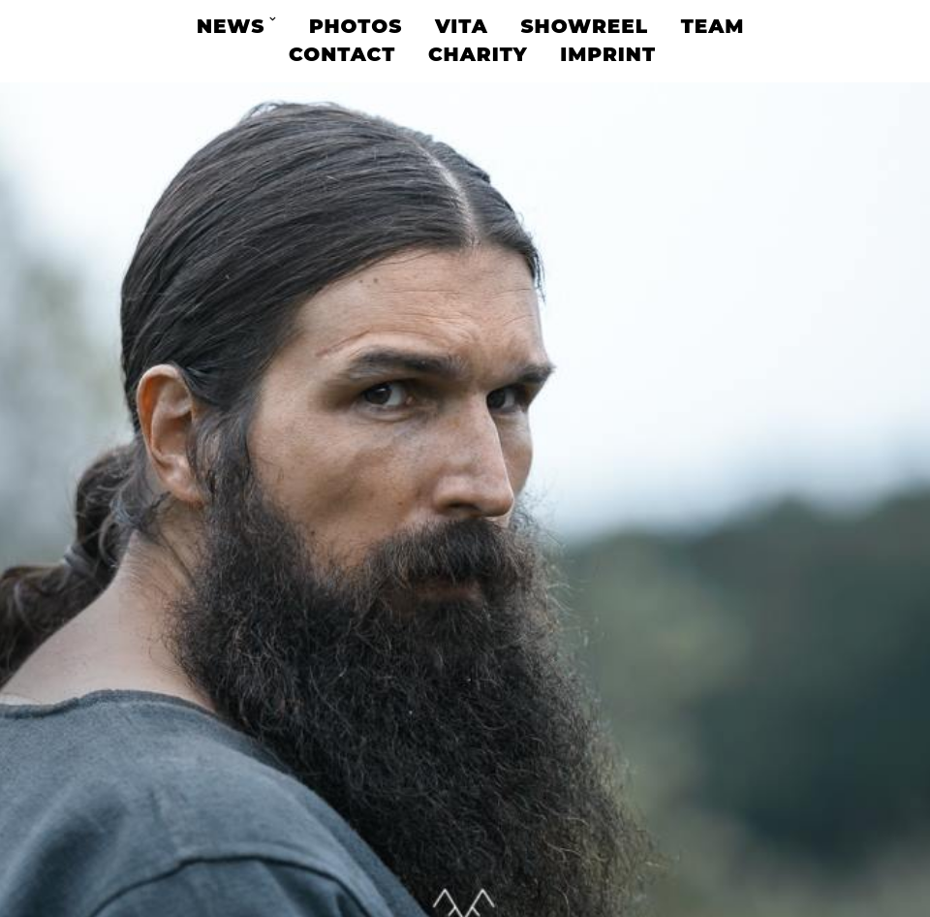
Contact (342, 54)
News (230, 26)
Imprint (608, 54)
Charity (478, 54)
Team (713, 26)
